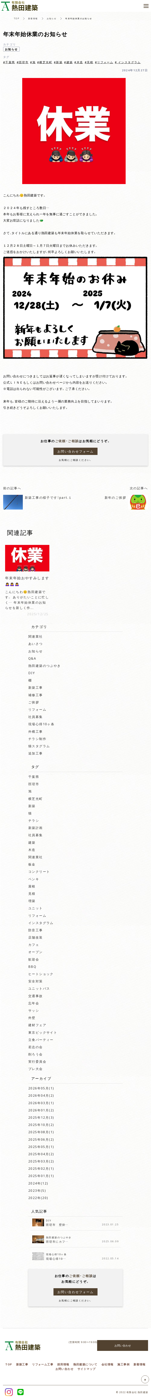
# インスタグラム (128, 62)
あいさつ (35, 643)
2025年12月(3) (41, 1117)
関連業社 (35, 636)
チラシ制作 (37, 738)
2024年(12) (38, 1183)
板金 (32, 864)
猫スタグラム (39, 746)
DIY (31, 672)
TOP (16, 18)
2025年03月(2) (41, 1161)
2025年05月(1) (41, 1146)
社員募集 (35, 716)
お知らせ (52, 18)
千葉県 (33, 776)
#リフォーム (104, 62)
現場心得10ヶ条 (41, 724)
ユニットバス (39, 988)
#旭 (33, 62)
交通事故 (35, 995)
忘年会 (33, 1003)
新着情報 (33, 18)
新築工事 (35, 687)
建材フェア (39, 1024)
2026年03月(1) (41, 1102)
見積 (32, 893)
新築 (32, 805)
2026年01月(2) (41, 1110)
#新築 (58, 62)
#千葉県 (9, 62)
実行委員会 (37, 1061)
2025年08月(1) (41, 1131)
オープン (35, 951)
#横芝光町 (44, 62)
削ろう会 (35, 1054)
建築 (32, 842)
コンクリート (39, 871)
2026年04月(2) (41, 1095)
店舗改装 (35, 937)
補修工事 (35, 694)
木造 (32, 849)
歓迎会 (33, 959)
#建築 (68, 62)
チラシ (33, 820)
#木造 (78, 62)
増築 (32, 900)
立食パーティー (41, 1039)
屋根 (32, 886)
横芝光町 (35, 798)
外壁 (32, 1017)
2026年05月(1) (41, 1088)
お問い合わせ (122, 1345)
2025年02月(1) (41, 1168)
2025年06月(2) (41, 1139)
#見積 (89, 62)
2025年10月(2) (41, 1124)
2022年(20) (38, 1197)
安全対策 (35, 981)
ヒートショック (41, 973)
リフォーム (37, 709)
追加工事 (35, 753)
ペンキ (33, 878)
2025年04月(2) (41, 1153)
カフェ (33, 944)
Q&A (32, 658)
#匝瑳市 (23, 62)
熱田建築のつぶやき (44, 665)
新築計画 (35, 827)
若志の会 (35, 1046)
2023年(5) (37, 1190)
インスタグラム (41, 922)
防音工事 (35, 930)
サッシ (33, 1010)
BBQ (32, 966)
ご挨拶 (33, 702)
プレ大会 (35, 1068)
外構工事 (35, 731)
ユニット (35, 908)
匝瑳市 (33, 783)
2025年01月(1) (41, 1175)
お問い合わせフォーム (75, 451)
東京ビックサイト (44, 1032)
